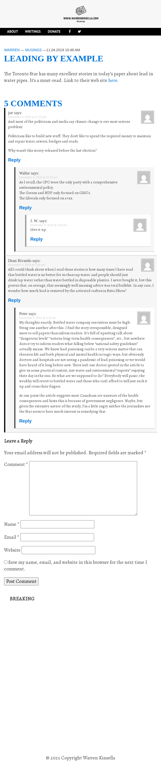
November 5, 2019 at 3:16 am (37, 317)
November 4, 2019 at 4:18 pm (48, 225)
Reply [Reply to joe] (14, 160)
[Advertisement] (48, 678)
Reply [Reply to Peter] (25, 421)
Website (12, 550)
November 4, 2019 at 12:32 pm (38, 177)
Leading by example (53, 58)
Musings (33, 50)
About (12, 31)
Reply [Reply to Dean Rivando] (14, 300)
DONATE (54, 31)
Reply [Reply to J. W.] (36, 239)
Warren (12, 50)
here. (113, 80)
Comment (16, 464)
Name (12, 524)
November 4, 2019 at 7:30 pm (26, 264)
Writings (33, 31)
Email (11, 537)
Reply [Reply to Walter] (25, 207)
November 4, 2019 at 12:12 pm (27, 116)
